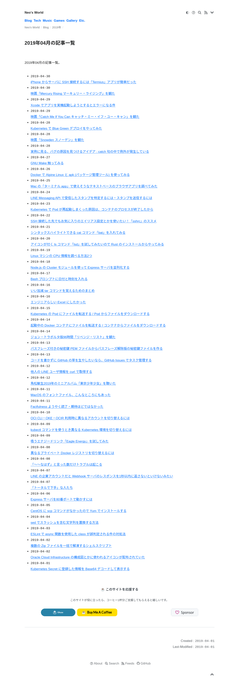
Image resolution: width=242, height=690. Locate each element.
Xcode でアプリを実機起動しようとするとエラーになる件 (73, 105)
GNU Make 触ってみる (47, 163)
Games (59, 20)
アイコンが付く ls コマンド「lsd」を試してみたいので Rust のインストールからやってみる (97, 244)
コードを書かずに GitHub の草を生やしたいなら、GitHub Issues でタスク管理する (91, 360)
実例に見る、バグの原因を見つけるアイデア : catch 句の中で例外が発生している (90, 151)
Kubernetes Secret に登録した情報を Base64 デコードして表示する (80, 569)
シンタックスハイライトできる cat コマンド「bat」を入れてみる (78, 233)
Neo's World (34, 12)
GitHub (146, 663)
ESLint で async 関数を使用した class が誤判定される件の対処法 (78, 534)
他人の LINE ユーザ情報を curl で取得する (61, 372)
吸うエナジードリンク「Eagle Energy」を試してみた (70, 441)
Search (114, 663)
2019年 (56, 27)
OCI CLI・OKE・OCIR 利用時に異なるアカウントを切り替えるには (80, 418)
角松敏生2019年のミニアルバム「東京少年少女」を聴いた (73, 383)
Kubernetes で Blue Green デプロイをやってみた (66, 128)
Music (47, 20)
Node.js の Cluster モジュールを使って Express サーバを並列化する (80, 267)
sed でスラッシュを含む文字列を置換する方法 (65, 522)
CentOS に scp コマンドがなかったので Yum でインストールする (78, 511)
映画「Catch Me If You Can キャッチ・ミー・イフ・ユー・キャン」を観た (85, 117)
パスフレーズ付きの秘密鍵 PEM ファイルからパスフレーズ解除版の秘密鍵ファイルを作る (97, 348)
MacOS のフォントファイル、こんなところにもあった (71, 395)
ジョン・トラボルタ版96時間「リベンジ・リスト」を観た (73, 337)
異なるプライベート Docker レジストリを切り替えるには (72, 453)
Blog (28, 20)
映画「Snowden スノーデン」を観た (57, 140)
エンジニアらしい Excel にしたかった (58, 302)
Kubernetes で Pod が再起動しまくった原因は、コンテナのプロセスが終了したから (92, 209)
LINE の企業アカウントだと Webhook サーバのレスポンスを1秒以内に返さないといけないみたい (102, 476)
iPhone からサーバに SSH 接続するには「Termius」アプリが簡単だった (83, 82)
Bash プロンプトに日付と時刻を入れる (59, 279)
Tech (37, 20)
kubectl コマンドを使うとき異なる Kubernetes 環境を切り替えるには (81, 430)
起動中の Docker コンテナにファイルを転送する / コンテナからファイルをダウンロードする (98, 325)
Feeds (129, 663)
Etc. (82, 20)
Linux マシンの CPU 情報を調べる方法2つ (61, 256)
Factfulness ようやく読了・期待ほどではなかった (67, 407)
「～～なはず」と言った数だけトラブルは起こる (66, 464)
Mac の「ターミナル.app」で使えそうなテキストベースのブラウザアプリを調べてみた (94, 186)
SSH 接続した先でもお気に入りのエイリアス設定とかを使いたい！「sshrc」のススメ (93, 221)
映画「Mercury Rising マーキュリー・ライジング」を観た (73, 93)
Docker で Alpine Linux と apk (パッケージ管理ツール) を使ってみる (80, 175)
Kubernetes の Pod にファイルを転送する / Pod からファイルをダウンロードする (90, 314)
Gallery (71, 20)
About (98, 663)
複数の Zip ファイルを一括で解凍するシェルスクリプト (71, 546)
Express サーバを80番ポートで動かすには (61, 499)
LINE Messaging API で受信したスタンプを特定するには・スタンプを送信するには (91, 198)
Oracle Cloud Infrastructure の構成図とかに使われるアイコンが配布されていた (88, 557)
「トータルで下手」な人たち (52, 488)
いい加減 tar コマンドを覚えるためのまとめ (63, 291)
